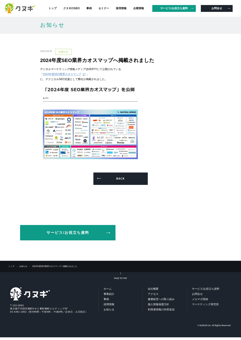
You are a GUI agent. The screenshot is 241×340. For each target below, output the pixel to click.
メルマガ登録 (200, 299)
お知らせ (25, 266)
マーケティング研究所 (205, 304)
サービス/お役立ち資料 (205, 288)
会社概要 (153, 288)
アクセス (153, 294)
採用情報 (109, 304)
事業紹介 (109, 294)
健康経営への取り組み (161, 299)
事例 (106, 299)
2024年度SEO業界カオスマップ (62, 74)
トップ (11, 266)
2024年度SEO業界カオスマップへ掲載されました (61, 266)
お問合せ (197, 294)
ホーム (108, 288)
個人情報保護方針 (158, 304)
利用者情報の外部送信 (161, 309)
